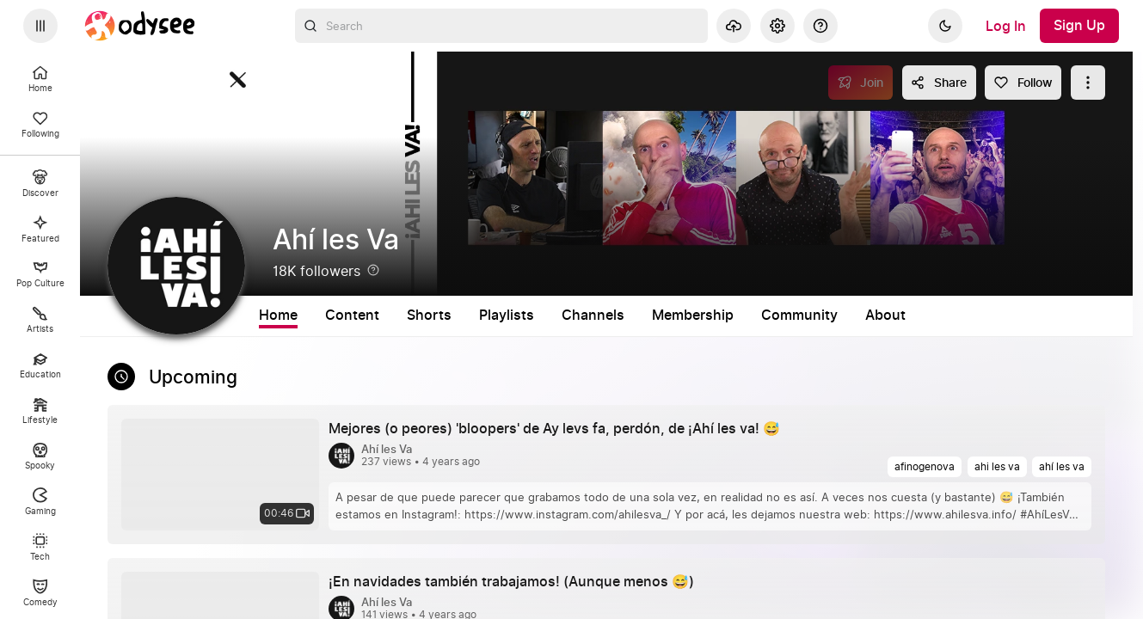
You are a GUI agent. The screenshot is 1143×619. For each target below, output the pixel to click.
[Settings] (777, 26)
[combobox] (501, 26)
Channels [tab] (593, 315)
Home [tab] (278, 315)
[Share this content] (939, 82)
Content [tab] (352, 315)
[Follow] (1023, 82)
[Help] (820, 26)
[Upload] (733, 26)
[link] (606, 474)
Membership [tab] (693, 315)
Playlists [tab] (506, 315)
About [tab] (885, 315)
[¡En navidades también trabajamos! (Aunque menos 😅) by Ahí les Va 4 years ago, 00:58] (518, 582)
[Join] (860, 82)
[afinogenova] (925, 467)
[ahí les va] (1061, 467)
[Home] (140, 26)
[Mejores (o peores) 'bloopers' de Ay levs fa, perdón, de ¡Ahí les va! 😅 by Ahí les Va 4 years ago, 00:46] (561, 429)
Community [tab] (799, 315)
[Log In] (1006, 26)
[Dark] (945, 26)
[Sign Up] (1079, 26)
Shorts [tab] (429, 315)
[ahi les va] (997, 467)
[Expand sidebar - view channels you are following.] (40, 26)
